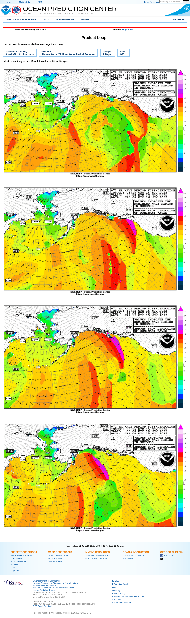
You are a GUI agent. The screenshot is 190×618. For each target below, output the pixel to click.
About (84, 19)
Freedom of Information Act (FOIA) (128, 596)
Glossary (116, 590)
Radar (13, 567)
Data (46, 19)
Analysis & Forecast (21, 19)
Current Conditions (24, 552)
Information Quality (120, 584)
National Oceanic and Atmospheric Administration (59, 13)
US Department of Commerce (46, 581)
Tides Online (16, 558)
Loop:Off (122, 53)
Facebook (166, 555)
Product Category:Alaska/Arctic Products (18, 53)
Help (114, 587)
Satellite (14, 564)
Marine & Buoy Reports (21, 555)
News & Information (136, 552)
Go (186, 2)
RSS (40, 2)
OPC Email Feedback (42, 606)
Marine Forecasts (60, 552)
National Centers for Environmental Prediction (53, 588)
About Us (116, 599)
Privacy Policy (118, 593)
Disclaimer (117, 581)
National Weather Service (44, 585)
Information (65, 19)
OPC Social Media (171, 552)
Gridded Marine (55, 561)
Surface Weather (18, 561)
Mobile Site (24, 2)
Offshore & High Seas (58, 555)
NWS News (128, 558)
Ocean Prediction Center (70, 8)
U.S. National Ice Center (96, 558)
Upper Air (15, 570)
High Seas (127, 29)
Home (9, 2)
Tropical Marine (55, 558)
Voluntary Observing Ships (97, 555)
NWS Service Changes (133, 555)
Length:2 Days (106, 53)
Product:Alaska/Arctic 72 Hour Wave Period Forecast (67, 53)
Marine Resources (97, 552)
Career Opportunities (121, 603)
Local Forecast (151, 2)
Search (178, 19)
